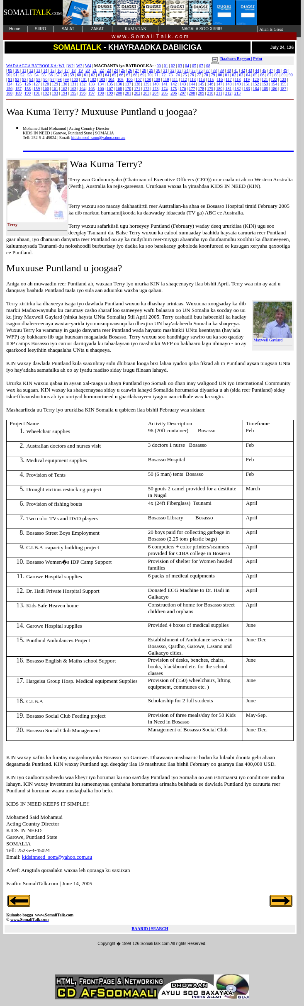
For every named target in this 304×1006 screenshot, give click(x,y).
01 (166, 65)
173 (155, 88)
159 (37, 88)
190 (27, 93)
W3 (79, 65)
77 (199, 75)
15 (52, 70)
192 (46, 93)
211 (219, 93)
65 (114, 75)
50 (8, 75)
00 (159, 65)
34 (187, 70)
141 (164, 84)
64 (107, 75)
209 (201, 93)
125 (18, 84)
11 (24, 70)
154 (274, 84)
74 (177, 75)
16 (59, 70)
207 (183, 93)
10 (17, 70)
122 (274, 79)
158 (27, 88)
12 (31, 70)
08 (208, 65)
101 (84, 79)
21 (94, 70)
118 (238, 79)
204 (155, 93)
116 (219, 79)
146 (210, 84)
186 (274, 88)
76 (192, 75)
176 (183, 88)
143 (183, 84)
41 (236, 70)
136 (119, 84)
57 (58, 75)
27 (137, 70)
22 (102, 70)
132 (82, 84)
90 (291, 75)
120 (256, 79)
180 (219, 88)
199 (110, 93)
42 (243, 70)
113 (193, 79)
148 (228, 84)
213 (237, 93)
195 (73, 93)
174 (164, 88)
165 (91, 88)
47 (271, 70)
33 (180, 70)
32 (172, 70)
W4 (88, 65)
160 (46, 88)
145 (201, 84)
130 (64, 84)
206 (173, 93)
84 (248, 75)
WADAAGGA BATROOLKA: (32, 65)
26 (130, 70)
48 (278, 70)
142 (173, 84)
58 (65, 75)
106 (129, 79)
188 (9, 93)
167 (110, 88)
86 (262, 75)
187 (283, 88)
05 (194, 65)
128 (46, 84)
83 (241, 75)
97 (53, 79)
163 (73, 88)
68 (135, 75)
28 (144, 70)
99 (67, 79)
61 (86, 75)
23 (109, 70)
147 (219, 84)
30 (158, 70)
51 (15, 75)
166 (100, 88)
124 (9, 84)
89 (284, 75)
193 (55, 93)
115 (211, 79)
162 (64, 88)
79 (213, 75)
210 (210, 93)
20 (87, 70)
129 (55, 84)
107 (139, 79)
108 (148, 79)
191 (37, 93)
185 (265, 88)
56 (51, 75)
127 (37, 84)
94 (31, 79)
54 (36, 75)
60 (79, 75)
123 (283, 79)
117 (229, 79)
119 (246, 79)
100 (75, 79)
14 (45, 70)
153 (265, 84)
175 (173, 88)
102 (93, 79)
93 (24, 79)
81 (227, 75)
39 (222, 70)
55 (43, 75)
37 (208, 70)
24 (116, 70)
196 (82, 93)
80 (220, 75)
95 (38, 79)
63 (100, 75)
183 (246, 88)
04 (187, 65)
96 (46, 79)
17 (66, 70)
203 (146, 93)
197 (91, 93)
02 (173, 65)
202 (137, 93)
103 (102, 79)
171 (137, 88)
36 (201, 70)
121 (265, 79)
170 (128, 88)
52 (22, 75)
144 (192, 84)
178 (201, 88)
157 (18, 88)
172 (146, 88)
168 (119, 88)
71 (156, 75)
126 (27, 84)
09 (10, 70)
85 (255, 75)
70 (149, 75)
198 (100, 93)
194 (64, 93)
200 (119, 93)
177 (192, 88)
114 (202, 79)
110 (166, 79)
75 (184, 75)
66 (121, 75)
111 (175, 79)
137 (128, 84)
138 (137, 84)
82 (234, 75)
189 (18, 93)
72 (163, 75)
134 (100, 84)
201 (128, 93)
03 (180, 65)
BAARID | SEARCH (149, 928)
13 (38, 70)
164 (82, 88)
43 (250, 70)
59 (72, 75)
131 (73, 84)
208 (192, 93)
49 (285, 70)
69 (142, 75)
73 (170, 75)
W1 (62, 65)
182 (237, 88)
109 (157, 79)
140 (155, 84)
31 (165, 70)
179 (210, 88)
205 (164, 93)
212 (228, 93)
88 (277, 75)
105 (120, 79)
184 (256, 88)
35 (194, 70)
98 (60, 79)
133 (91, 84)
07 (201, 65)
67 (128, 75)
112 (184, 79)
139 (146, 84)
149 (237, 84)
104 (111, 79)
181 (228, 88)
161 (55, 88)
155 (283, 84)
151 (246, 84)
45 (264, 70)
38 (215, 70)
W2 (70, 65)
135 (110, 84)
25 (123, 70)
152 (256, 84)
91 (10, 79)
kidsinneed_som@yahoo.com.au (98, 137)
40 (229, 70)
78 (206, 75)
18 (73, 70)
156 (9, 88)
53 (29, 75)
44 (257, 70)
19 (80, 70)
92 (17, 79)
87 (270, 75)
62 (93, 75)
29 (151, 70)
